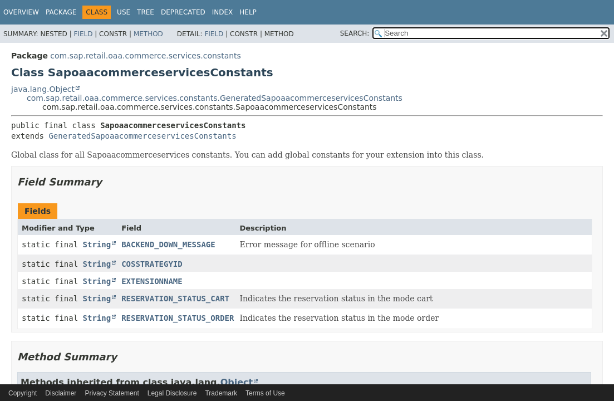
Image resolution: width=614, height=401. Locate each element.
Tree (145, 12)
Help (248, 12)
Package (61, 12)
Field (82, 34)
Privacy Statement (112, 393)
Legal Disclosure (172, 393)
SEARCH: (355, 33)
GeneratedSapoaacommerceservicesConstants (142, 135)
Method (148, 34)
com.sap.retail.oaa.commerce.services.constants (145, 55)
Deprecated (183, 12)
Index (222, 12)
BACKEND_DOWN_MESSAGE (168, 244)
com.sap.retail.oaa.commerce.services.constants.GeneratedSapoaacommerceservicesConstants (214, 98)
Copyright (22, 393)
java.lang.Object (43, 89)
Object (236, 382)
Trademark (221, 393)
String (97, 244)
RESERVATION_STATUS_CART (175, 298)
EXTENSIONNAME (152, 281)
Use (123, 12)
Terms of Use (265, 393)
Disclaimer (60, 393)
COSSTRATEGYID (152, 264)
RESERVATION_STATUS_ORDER (177, 318)
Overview (21, 12)
